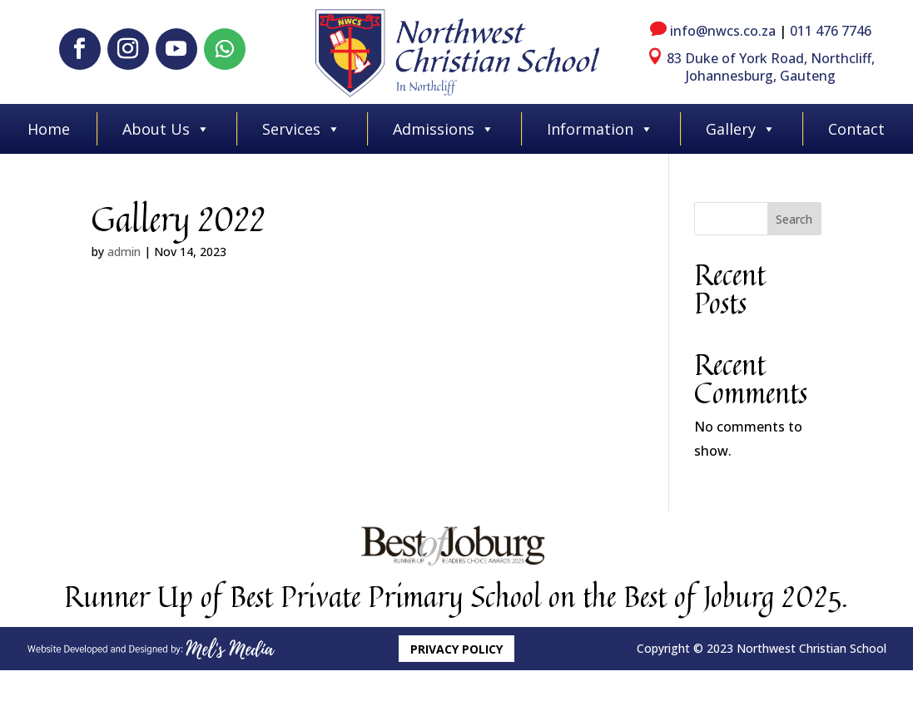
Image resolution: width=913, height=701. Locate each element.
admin (124, 251)
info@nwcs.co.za (723, 31)
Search (794, 219)
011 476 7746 (830, 31)
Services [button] (301, 129)
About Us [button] (166, 129)
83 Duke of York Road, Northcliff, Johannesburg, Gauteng (771, 67)
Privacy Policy (456, 649)
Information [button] (600, 129)
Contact (856, 129)
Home (48, 129)
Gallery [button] (741, 129)
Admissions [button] (443, 129)
